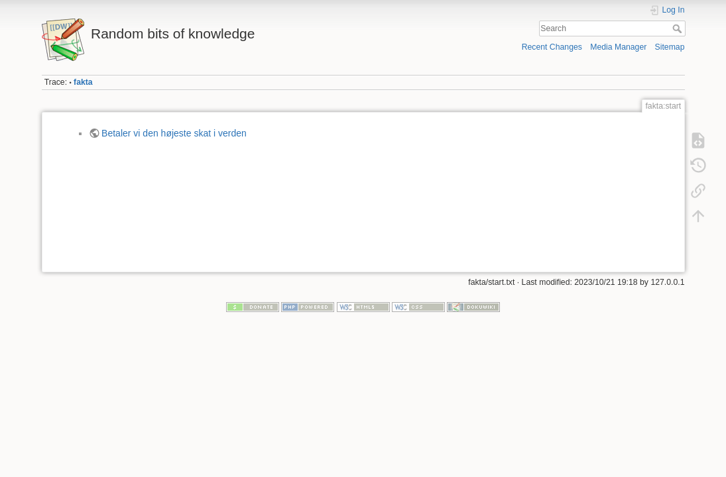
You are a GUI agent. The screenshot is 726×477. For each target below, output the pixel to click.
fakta (83, 82)
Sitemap (670, 47)
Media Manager (618, 47)
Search (678, 28)
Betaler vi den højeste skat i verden (174, 133)
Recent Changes (552, 47)
